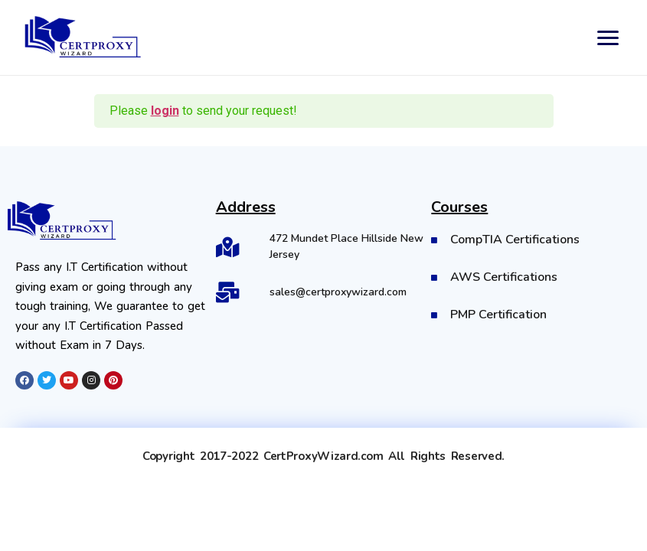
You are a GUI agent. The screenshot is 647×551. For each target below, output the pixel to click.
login (165, 110)
